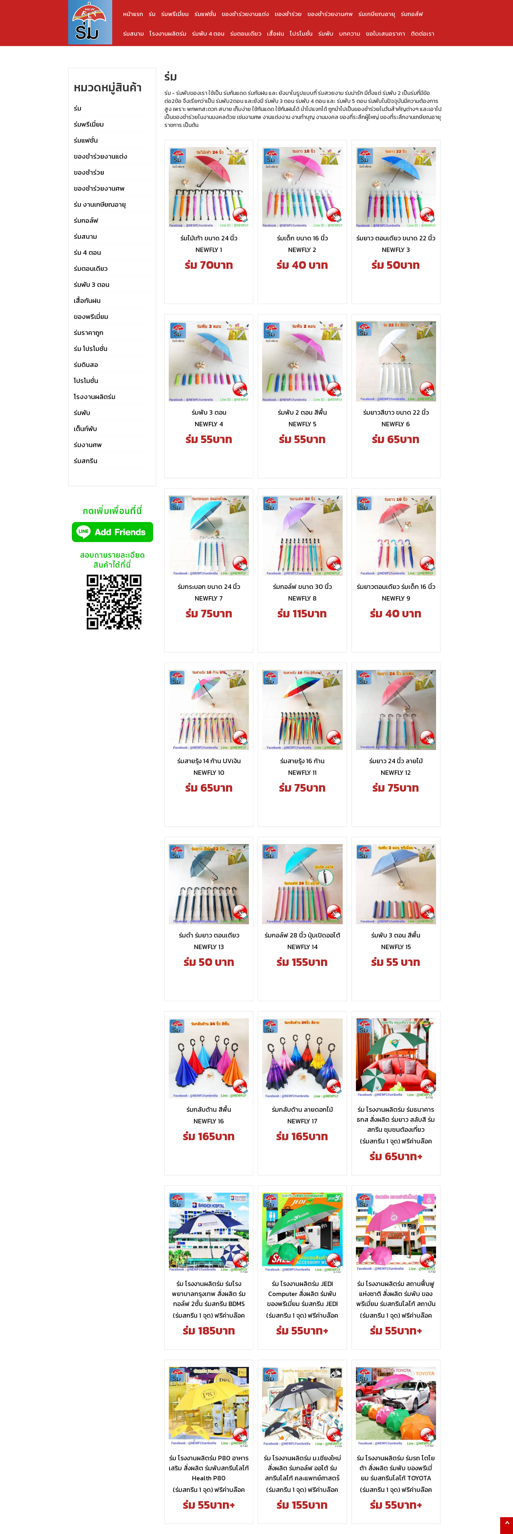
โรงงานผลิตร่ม (167, 33)
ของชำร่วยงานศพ (330, 13)
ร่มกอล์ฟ (412, 13)
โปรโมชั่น (301, 33)
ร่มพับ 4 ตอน (208, 33)
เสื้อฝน (275, 33)
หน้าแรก (133, 13)
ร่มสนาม (133, 33)
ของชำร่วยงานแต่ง (245, 13)
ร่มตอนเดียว (245, 33)
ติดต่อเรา (422, 33)
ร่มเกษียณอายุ (376, 13)
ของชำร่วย (288, 13)
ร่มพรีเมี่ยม (175, 13)
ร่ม (152, 13)
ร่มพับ (325, 33)
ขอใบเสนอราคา (385, 33)
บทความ (349, 33)
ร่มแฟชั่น (205, 13)
